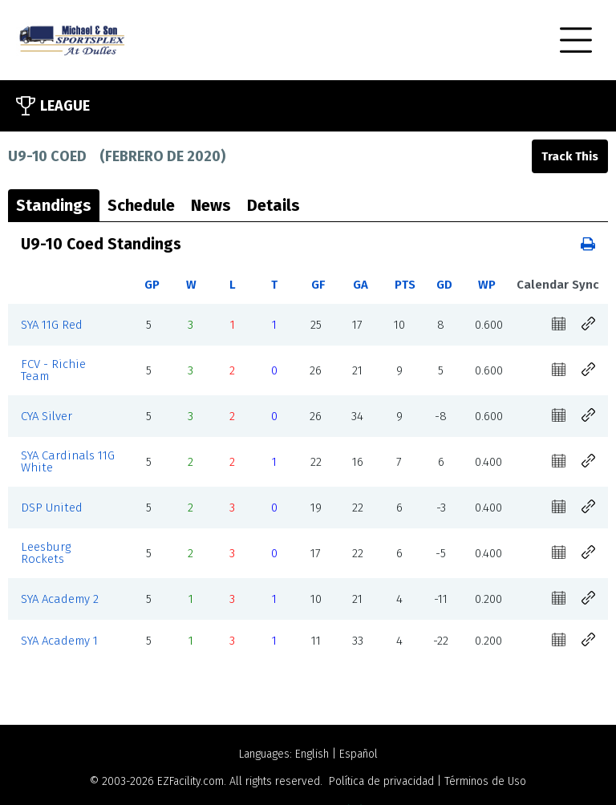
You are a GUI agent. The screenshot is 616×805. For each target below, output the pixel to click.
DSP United (52, 507)
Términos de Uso (485, 781)
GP (152, 284)
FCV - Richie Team (53, 370)
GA (360, 284)
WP (487, 284)
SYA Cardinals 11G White (68, 461)
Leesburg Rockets (46, 553)
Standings (53, 205)
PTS (405, 284)
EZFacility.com (190, 781)
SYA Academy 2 (60, 599)
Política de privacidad (381, 781)
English (312, 754)
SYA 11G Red (52, 325)
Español (358, 754)
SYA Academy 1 (59, 640)
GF (318, 284)
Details (273, 205)
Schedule (141, 205)
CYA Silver (46, 416)
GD (444, 284)
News (211, 205)
